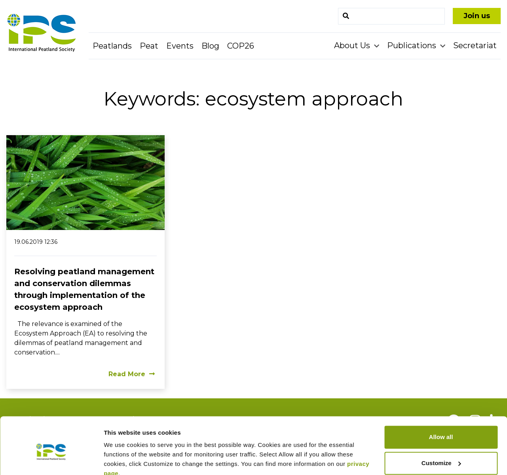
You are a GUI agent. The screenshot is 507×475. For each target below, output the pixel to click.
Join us (476, 15)
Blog (210, 46)
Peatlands (112, 46)
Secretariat (475, 45)
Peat (149, 46)
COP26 (240, 46)
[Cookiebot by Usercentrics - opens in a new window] (51, 460)
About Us (353, 45)
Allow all (441, 401)
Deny (441, 453)
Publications (412, 45)
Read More (131, 374)
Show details (122, 459)
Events (180, 46)
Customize (441, 427)
